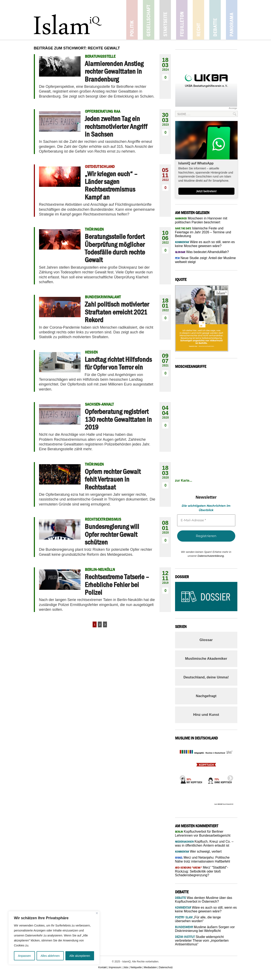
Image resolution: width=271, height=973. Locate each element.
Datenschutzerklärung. (210, 555)
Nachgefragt (206, 696)
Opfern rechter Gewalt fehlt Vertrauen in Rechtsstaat (113, 479)
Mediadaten (150, 967)
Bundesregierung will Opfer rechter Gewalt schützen (112, 534)
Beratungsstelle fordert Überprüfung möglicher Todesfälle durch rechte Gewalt (115, 248)
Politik (132, 20)
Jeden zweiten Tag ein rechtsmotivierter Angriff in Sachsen (116, 126)
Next (229, 777)
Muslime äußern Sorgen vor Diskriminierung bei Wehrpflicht (205, 929)
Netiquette (136, 967)
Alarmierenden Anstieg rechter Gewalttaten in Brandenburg (114, 71)
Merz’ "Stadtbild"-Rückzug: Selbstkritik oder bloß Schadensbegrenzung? (201, 871)
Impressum (115, 967)
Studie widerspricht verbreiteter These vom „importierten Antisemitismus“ (202, 940)
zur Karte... (183, 480)
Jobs (125, 967)
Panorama (231, 20)
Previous (181, 777)
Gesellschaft (148, 20)
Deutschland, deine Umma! (206, 677)
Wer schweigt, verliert (198, 851)
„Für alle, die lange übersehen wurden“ (198, 919)
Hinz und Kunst (206, 715)
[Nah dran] (97, 913)
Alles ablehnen (50, 955)
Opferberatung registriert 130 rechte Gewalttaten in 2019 (118, 419)
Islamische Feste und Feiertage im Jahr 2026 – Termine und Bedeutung (203, 232)
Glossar (206, 640)
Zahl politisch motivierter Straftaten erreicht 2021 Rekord (117, 312)
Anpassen (24, 955)
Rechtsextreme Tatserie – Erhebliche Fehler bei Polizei (117, 584)
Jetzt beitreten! (206, 191)
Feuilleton (182, 20)
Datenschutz (166, 967)
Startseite (165, 20)
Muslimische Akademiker (206, 659)
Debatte (215, 20)
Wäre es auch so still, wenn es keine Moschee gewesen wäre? (206, 909)
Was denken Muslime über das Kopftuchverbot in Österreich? (203, 899)
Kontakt (102, 967)
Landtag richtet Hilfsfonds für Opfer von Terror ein (118, 363)
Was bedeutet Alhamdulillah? (202, 252)
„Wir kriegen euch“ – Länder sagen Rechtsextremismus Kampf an (111, 185)
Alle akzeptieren (79, 955)
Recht (198, 20)
